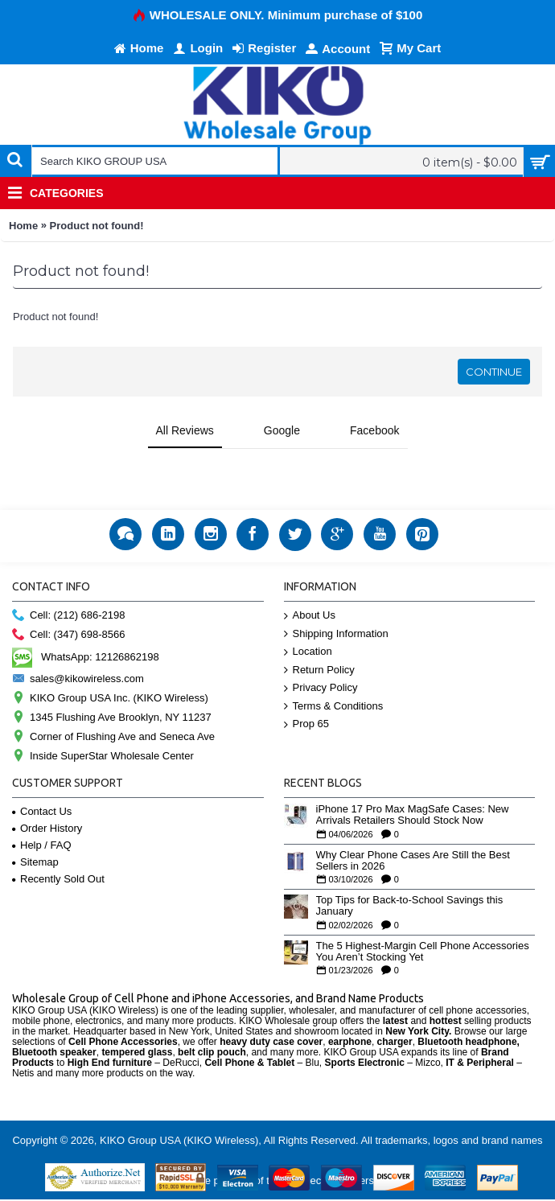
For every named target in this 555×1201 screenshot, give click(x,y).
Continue (494, 371)
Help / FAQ (42, 845)
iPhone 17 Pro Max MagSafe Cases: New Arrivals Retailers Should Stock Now (412, 815)
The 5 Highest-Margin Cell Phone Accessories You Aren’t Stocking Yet (422, 951)
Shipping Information (336, 634)
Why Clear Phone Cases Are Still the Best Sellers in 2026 (413, 860)
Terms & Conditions (334, 707)
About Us (309, 616)
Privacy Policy (321, 688)
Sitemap (35, 862)
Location (308, 652)
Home (23, 226)
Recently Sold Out (58, 879)
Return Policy (319, 670)
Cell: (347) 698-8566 (68, 635)
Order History (47, 828)
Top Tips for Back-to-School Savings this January (410, 906)
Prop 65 (307, 724)
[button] (13, 465)
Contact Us (42, 811)
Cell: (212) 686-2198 (68, 616)
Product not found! (97, 226)
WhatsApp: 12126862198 (85, 657)
